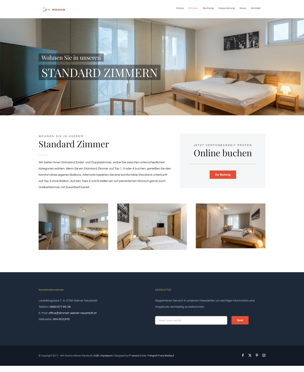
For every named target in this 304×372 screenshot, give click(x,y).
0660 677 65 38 (60, 306)
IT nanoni (134, 355)
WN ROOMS (61, 319)
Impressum (106, 355)
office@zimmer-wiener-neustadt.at (72, 313)
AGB (96, 355)
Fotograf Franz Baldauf (161, 355)
